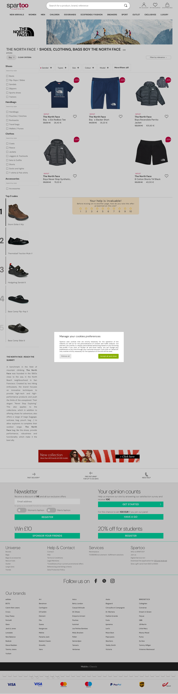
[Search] (125, 5)
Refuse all (65, 356)
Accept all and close (108, 356)
